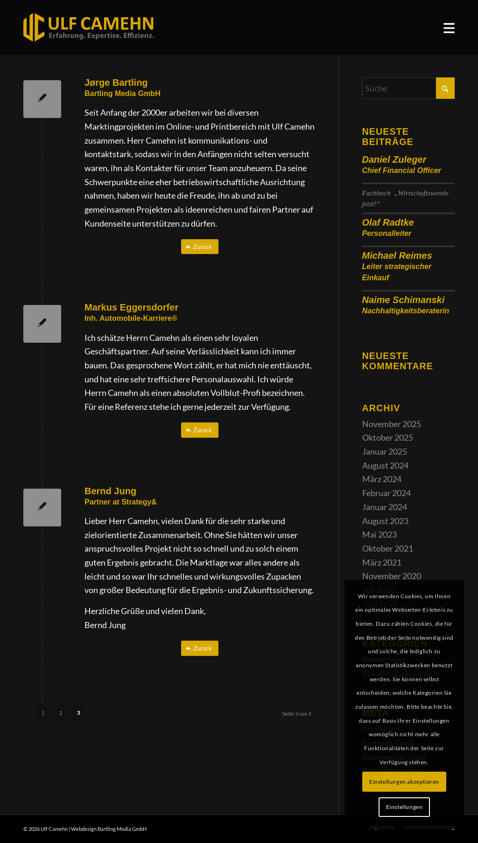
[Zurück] (199, 247)
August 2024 (385, 465)
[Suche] (408, 88)
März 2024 (381, 479)
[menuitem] (449, 27)
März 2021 (381, 562)
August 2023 (385, 521)
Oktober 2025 (387, 437)
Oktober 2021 (387, 548)
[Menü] (449, 27)
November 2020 (391, 576)
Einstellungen (404, 806)
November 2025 (391, 424)
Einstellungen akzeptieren (404, 781)
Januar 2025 (384, 451)
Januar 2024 (384, 507)
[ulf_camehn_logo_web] (88, 27)
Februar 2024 (386, 493)
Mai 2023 (379, 534)
